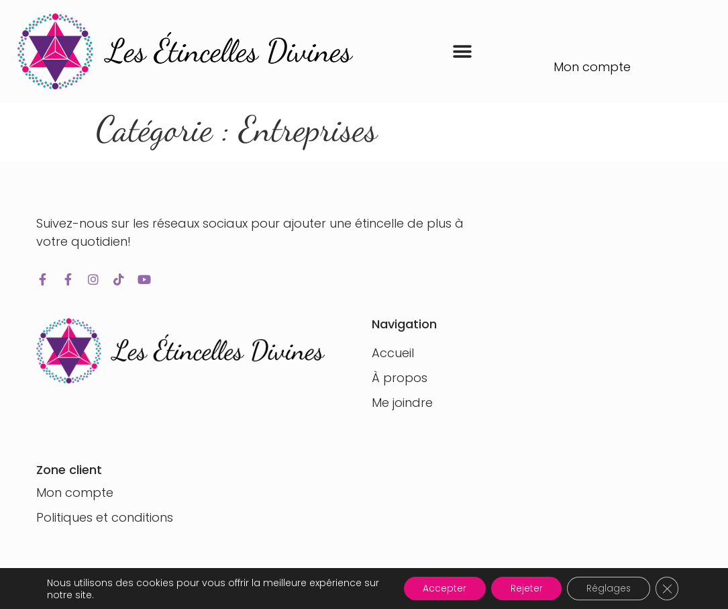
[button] (462, 51)
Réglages (606, 588)
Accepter (438, 588)
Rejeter (522, 588)
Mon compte (592, 66)
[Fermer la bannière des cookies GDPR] (666, 588)
